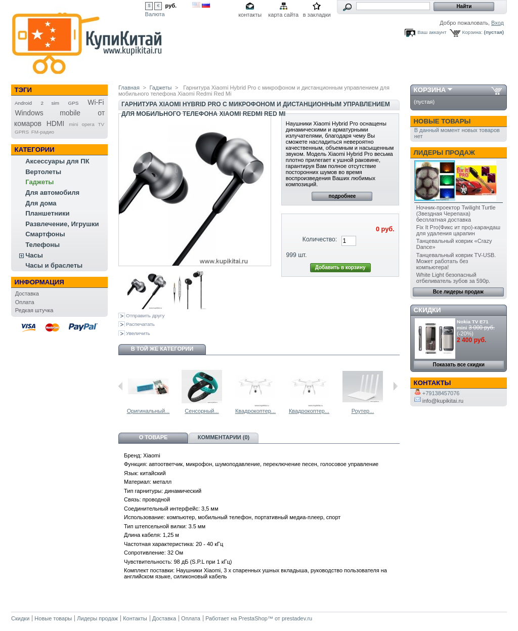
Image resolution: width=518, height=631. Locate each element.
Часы (34, 255)
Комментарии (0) (224, 437)
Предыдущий (120, 386)
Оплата (24, 302)
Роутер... (363, 411)
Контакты (135, 618)
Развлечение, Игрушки (62, 224)
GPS (73, 103)
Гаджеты (39, 182)
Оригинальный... (148, 411)
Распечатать (140, 324)
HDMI (55, 123)
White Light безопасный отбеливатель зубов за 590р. (453, 278)
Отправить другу (145, 315)
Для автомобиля (52, 192)
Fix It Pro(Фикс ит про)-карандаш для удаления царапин (458, 230)
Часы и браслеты (53, 265)
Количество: (320, 239)
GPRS (22, 132)
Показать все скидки (459, 364)
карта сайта (283, 15)
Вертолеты (43, 172)
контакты (250, 15)
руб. (171, 6)
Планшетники (47, 213)
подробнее (342, 196)
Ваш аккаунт (431, 32)
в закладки (317, 15)
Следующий (395, 386)
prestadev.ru (297, 618)
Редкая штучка (34, 310)
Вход (497, 23)
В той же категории (162, 349)
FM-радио (42, 132)
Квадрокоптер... (255, 411)
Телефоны (42, 244)
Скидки (427, 310)
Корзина (430, 90)
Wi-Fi (96, 102)
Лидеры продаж (444, 152)
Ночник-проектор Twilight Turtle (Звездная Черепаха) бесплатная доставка (456, 213)
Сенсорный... (202, 411)
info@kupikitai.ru (439, 401)
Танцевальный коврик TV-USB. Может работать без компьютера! (456, 261)
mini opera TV (86, 124)
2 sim (50, 103)
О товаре (153, 437)
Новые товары (442, 121)
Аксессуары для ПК (57, 161)
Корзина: (472, 32)
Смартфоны (45, 234)
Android (23, 103)
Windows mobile (47, 113)
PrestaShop (252, 618)
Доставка (27, 293)
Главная (129, 88)
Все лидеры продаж (458, 292)
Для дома (40, 203)
